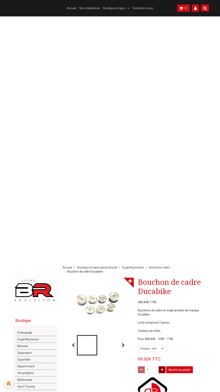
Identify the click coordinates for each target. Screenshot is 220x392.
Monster (22, 346)
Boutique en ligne (114, 8)
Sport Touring (26, 386)
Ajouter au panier (179, 369)
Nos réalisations (90, 8)
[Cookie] (8, 383)
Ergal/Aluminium (133, 267)
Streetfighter (25, 373)
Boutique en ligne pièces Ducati (97, 267)
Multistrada (24, 379)
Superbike (23, 359)
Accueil (71, 8)
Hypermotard (25, 366)
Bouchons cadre (159, 267)
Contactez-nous (142, 8)
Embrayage (24, 332)
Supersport (24, 352)
